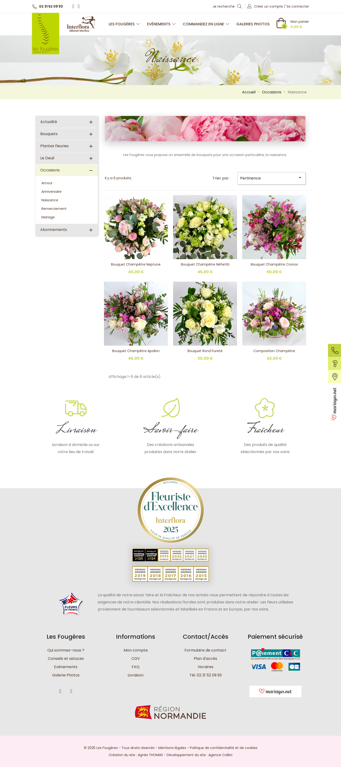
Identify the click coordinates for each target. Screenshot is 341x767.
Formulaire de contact (205, 650)
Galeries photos (253, 24)
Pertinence (271, 178)
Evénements (161, 24)
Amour (47, 183)
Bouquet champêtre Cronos (274, 264)
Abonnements (53, 229)
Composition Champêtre (274, 351)
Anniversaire (51, 191)
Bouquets (49, 134)
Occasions (50, 170)
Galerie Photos (66, 675)
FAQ (135, 667)
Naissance (49, 200)
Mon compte (136, 650)
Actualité (48, 121)
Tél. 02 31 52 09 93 (205, 675)
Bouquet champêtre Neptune (136, 264)
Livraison (136, 675)
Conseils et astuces (66, 658)
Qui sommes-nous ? (65, 650)
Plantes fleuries (54, 146)
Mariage (48, 217)
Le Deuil (47, 158)
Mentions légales (172, 747)
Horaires (205, 667)
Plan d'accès (205, 658)
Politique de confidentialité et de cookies (223, 747)
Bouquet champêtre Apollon (136, 351)
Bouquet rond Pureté (205, 351)
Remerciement (54, 208)
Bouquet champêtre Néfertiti (205, 264)
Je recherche (227, 6)
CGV (135, 658)
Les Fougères (124, 24)
